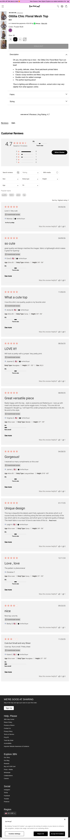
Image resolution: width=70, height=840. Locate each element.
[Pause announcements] (68, 1)
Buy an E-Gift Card (9, 766)
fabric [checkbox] (12, 195)
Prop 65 (6, 737)
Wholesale (7, 772)
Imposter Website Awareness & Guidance (16, 746)
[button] (2, 6)
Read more (52, 520)
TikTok (6, 792)
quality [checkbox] (4, 195)
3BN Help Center (9, 719)
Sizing (38, 101)
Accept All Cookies (57, 834)
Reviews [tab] (4, 123)
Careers (6, 778)
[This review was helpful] (59, 226)
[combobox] (30, 172)
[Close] (64, 819)
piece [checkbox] (18, 195)
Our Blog (6, 760)
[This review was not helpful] (63, 226)
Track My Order (8, 740)
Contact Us (7, 728)
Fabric (38, 94)
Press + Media (8, 769)
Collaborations (8, 775)
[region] (35, 827)
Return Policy (8, 722)
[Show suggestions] (10, 813)
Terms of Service (9, 734)
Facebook (7, 795)
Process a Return (9, 725)
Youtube (6, 798)
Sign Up (9, 708)
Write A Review (59, 152)
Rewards (6, 763)
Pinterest (6, 801)
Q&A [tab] (13, 123)
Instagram (7, 789)
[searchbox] (8, 172)
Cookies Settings (14, 834)
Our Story (7, 757)
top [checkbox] (24, 195)
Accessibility (7, 743)
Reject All (40, 834)
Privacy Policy (8, 731)
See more (8, 276)
